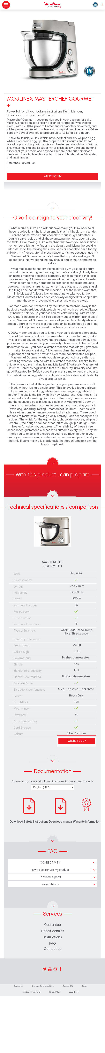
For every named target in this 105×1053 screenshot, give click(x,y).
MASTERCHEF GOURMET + (52, 564)
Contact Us (18, 986)
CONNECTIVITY (50, 862)
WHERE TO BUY (52, 176)
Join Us (84, 986)
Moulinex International (31, 992)
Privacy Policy (54, 992)
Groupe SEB (68, 986)
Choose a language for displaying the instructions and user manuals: (52, 781)
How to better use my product (50, 870)
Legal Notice (74, 992)
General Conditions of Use (43, 986)
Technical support (50, 877)
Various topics (50, 884)
